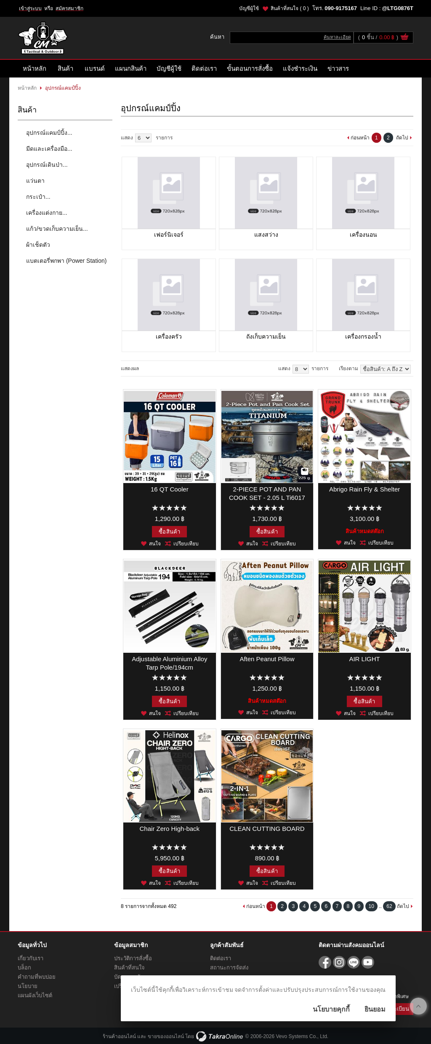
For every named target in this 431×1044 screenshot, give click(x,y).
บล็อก (24, 967)
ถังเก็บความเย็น (266, 336)
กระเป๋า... (38, 196)
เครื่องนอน (363, 234)
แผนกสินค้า (130, 68)
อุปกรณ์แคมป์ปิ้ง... (49, 132)
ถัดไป (402, 138)
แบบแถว (153, 368)
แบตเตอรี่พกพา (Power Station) (66, 260)
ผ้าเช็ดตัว (38, 244)
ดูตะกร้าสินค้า (404, 38)
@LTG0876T (397, 8)
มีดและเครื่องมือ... (49, 148)
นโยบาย (27, 986)
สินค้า (65, 68)
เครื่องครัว (169, 336)
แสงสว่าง (266, 234)
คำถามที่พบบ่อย (37, 977)
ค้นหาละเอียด (337, 37)
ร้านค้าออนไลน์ (119, 1036)
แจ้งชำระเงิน (300, 68)
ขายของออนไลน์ (166, 1036)
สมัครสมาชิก (69, 8)
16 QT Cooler (170, 489)
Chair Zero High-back (170, 828)
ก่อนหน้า (360, 138)
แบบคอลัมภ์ (144, 368)
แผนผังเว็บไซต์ (35, 995)
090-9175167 (341, 8)
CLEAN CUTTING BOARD (266, 828)
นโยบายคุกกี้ (331, 1009)
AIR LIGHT (364, 658)
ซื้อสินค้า (169, 532)
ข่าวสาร (338, 68)
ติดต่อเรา (204, 68)
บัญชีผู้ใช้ (249, 8)
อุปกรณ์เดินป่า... (47, 164)
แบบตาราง (162, 368)
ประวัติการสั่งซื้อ (133, 958)
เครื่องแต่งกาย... (46, 212)
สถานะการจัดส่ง (229, 967)
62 (389, 906)
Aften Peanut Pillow (266, 658)
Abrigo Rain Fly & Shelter (364, 489)
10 (371, 906)
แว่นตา (35, 180)
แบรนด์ (95, 68)
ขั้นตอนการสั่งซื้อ (250, 68)
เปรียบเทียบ (186, 544)
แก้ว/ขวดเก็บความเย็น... (57, 228)
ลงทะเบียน (396, 1009)
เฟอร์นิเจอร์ (169, 234)
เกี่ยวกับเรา (30, 958)
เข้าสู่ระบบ (30, 8)
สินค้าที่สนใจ (290, 8)
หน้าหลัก (34, 68)
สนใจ (155, 544)
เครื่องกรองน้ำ (363, 336)
